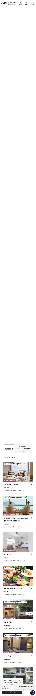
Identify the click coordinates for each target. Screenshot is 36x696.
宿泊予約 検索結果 (28, 437)
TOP (20, 437)
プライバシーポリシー (12, 686)
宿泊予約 (21, 4)
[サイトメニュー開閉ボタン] (33, 3)
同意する (12, 692)
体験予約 (27, 4)
